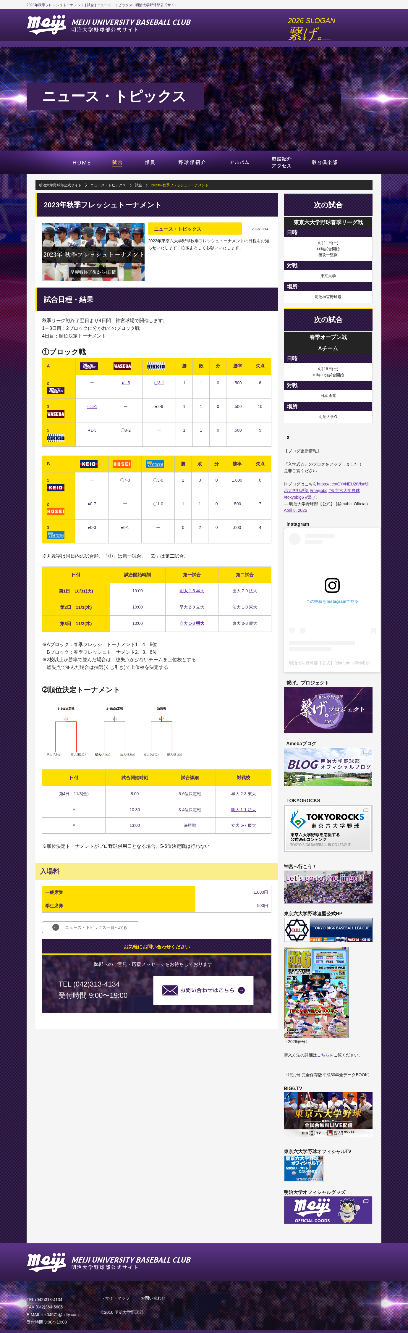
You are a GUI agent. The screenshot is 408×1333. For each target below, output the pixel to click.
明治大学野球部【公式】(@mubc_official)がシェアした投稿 (344, 663)
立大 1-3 (191, 623)
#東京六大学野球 (344, 490)
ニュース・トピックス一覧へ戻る (96, 927)
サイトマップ (117, 1298)
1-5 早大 (191, 590)
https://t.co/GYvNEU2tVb (339, 484)
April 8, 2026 (295, 510)
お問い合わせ (153, 1298)
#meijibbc (318, 490)
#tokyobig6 (294, 497)
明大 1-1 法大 (243, 809)
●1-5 (126, 382)
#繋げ (310, 497)
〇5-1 (92, 406)
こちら (323, 1055)
